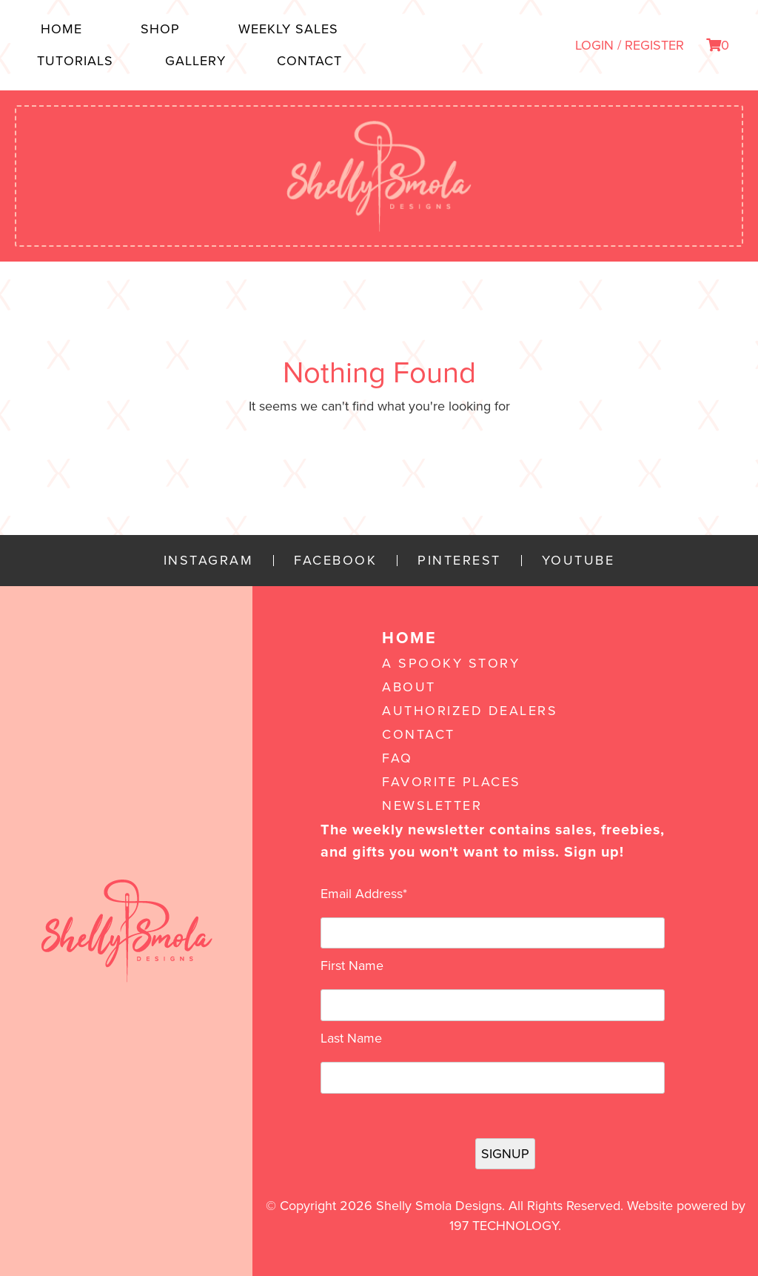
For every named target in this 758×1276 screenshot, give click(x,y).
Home (61, 29)
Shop (160, 29)
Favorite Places (451, 782)
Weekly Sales (288, 29)
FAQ (397, 758)
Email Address (364, 893)
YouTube (578, 560)
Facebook (335, 560)
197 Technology (503, 1225)
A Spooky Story (451, 663)
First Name (352, 965)
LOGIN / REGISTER (629, 45)
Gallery (195, 61)
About (409, 687)
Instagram (209, 560)
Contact (309, 61)
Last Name (351, 1038)
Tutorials (75, 61)
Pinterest (459, 560)
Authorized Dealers (469, 710)
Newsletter (432, 805)
